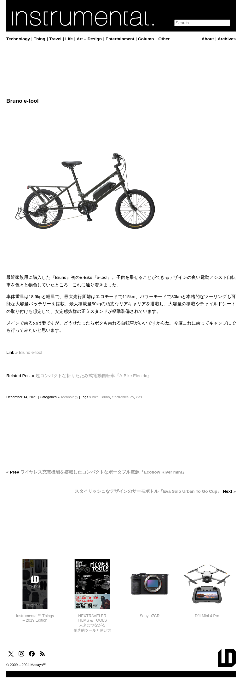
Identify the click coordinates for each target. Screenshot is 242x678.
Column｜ (148, 39)
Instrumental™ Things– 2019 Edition (35, 618)
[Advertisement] (121, 70)
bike (95, 397)
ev (132, 397)
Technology (18, 39)
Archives (227, 39)
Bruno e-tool (30, 352)
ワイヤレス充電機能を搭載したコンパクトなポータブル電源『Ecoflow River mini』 (103, 472)
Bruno (105, 397)
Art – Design (89, 39)
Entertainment (120, 39)
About (208, 39)
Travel (55, 39)
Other (164, 39)
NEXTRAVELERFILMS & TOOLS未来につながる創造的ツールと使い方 (92, 623)
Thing (39, 39)
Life (69, 39)
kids (139, 397)
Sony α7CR (149, 616)
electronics (120, 397)
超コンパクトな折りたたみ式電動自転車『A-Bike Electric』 (94, 375)
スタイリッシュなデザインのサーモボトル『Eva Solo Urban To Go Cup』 (148, 491)
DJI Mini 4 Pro (207, 616)
